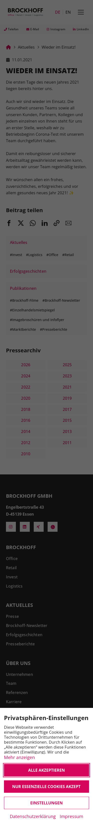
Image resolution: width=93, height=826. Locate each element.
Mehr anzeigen (19, 757)
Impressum (71, 816)
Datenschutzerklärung (33, 816)
